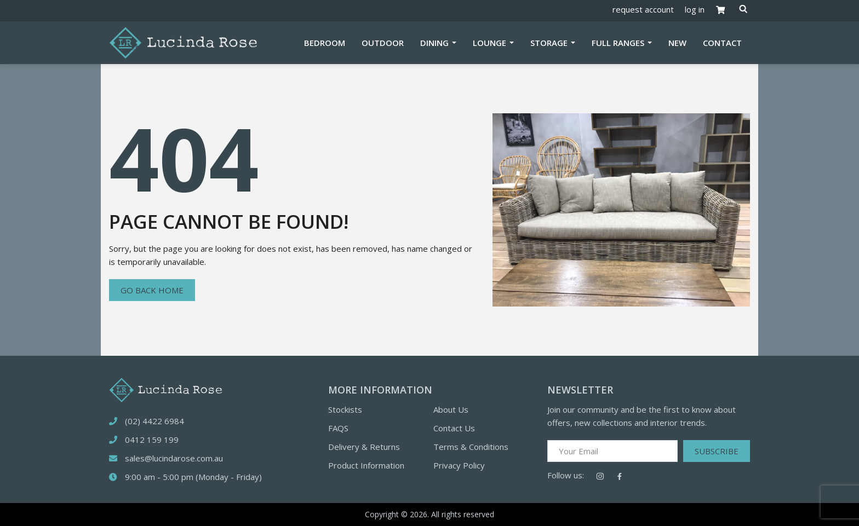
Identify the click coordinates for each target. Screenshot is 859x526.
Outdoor (383, 42)
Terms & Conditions (470, 446)
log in (695, 9)
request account (643, 9)
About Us (450, 409)
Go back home (152, 290)
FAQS (338, 428)
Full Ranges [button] (619, 42)
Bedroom (324, 42)
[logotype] (165, 388)
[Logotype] (183, 41)
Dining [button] (435, 42)
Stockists (345, 409)
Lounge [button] (490, 42)
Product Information (366, 465)
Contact (722, 42)
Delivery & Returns (364, 446)
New (677, 42)
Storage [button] (550, 42)
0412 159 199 (152, 439)
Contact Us (454, 428)
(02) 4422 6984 (154, 420)
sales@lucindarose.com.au (174, 458)
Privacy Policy (459, 465)
